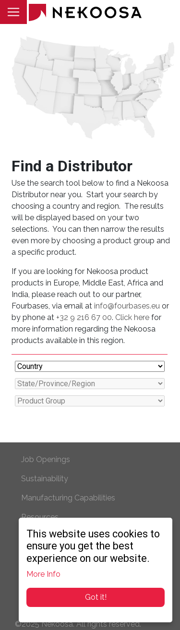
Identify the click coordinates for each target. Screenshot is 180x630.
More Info (43, 574)
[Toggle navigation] (13, 12)
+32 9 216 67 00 (84, 317)
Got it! (96, 597)
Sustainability (44, 478)
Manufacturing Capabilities (68, 497)
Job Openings (45, 459)
